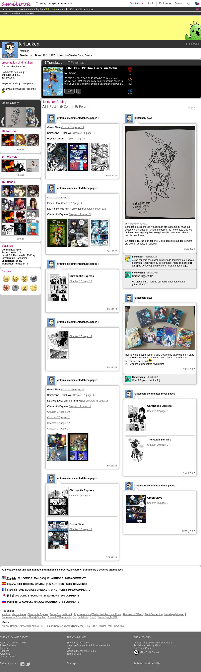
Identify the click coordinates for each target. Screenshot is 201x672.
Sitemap (71, 663)
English (9, 578)
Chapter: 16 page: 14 (72, 389)
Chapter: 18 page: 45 (72, 127)
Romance (78, 626)
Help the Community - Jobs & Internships (88, 645)
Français (9, 589)
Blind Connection (154, 614)
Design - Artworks (19, 626)
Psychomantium (82, 614)
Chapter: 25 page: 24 (84, 133)
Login (151, 3)
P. (190, 107)
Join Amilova (136, 3)
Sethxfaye (169, 614)
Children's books (63, 626)
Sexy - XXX (91, 626)
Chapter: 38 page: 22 (58, 197)
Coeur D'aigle (105, 617)
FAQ (69, 648)
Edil (75, 617)
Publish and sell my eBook (148, 645)
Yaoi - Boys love (115, 626)
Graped (180, 614)
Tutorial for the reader (78, 642)
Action (5, 626)
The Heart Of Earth (133, 614)
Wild (115, 617)
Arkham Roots (113, 614)
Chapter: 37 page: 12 (58, 423)
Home (4, 13)
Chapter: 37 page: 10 (58, 412)
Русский (9, 601)
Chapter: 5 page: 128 (94, 208)
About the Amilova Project (13, 642)
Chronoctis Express (38, 614)
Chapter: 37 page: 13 (58, 428)
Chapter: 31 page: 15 (97, 400)
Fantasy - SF (37, 626)
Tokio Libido (98, 614)
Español (9, 584)
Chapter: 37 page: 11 (58, 417)
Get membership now (81, 9)
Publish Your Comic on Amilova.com (153, 642)
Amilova (6, 614)
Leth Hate (83, 617)
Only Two (41, 617)
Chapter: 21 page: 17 (84, 395)
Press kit (4, 648)
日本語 (8, 595)
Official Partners (8, 656)
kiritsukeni (29, 13)
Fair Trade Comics (143, 648)
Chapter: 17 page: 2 (71, 203)
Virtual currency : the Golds (81, 651)
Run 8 (93, 617)
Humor (49, 626)
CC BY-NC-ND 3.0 (146, 652)
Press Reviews (8, 645)
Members (16, 13)
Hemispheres (19, 614)
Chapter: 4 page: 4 (75, 138)
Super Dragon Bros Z (61, 614)
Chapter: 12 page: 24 (80, 214)
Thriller (102, 626)
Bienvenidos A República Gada (18, 617)
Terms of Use (74, 653)
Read (69, 91)
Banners (4, 651)
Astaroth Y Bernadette (59, 617)
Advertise (5, 653)
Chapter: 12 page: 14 (80, 406)
